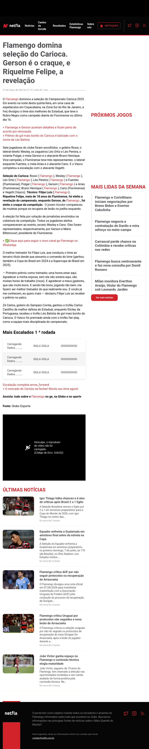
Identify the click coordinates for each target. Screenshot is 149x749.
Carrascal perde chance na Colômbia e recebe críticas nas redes (115, 246)
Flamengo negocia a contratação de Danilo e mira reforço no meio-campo (117, 226)
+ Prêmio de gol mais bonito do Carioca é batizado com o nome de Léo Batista (40, 137)
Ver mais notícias (104, 297)
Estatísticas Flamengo (76, 26)
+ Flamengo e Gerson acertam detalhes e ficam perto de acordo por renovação (39, 129)
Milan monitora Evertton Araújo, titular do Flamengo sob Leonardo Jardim (116, 285)
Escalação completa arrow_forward (26, 385)
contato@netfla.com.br (43, 738)
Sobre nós (90, 26)
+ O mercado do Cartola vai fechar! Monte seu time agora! (40, 389)
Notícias (29, 25)
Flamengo (12, 99)
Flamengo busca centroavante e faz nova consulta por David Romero (118, 265)
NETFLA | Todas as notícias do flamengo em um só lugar (12, 26)
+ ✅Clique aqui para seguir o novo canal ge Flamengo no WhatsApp (40, 243)
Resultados (59, 25)
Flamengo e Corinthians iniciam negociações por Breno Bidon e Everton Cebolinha (114, 203)
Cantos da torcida (42, 25)
